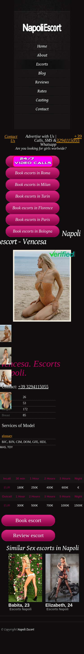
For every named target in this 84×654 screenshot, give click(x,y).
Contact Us (10, 138)
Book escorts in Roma (32, 173)
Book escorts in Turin (32, 196)
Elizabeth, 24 (59, 605)
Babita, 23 (19, 605)
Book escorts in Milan (32, 184)
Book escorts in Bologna (32, 231)
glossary (7, 436)
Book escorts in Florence (33, 208)
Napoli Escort (25, 629)
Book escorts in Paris (32, 219)
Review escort (28, 535)
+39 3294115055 (69, 138)
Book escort (28, 520)
